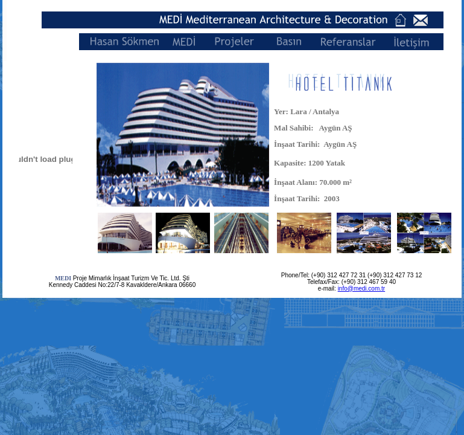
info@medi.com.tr (362, 288)
